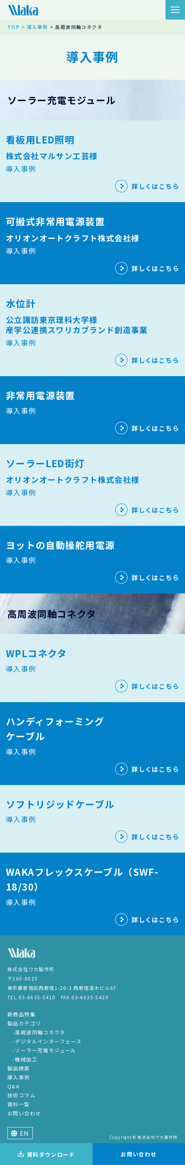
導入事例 (18, 1077)
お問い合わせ (24, 1113)
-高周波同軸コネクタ (38, 1032)
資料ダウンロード (46, 1154)
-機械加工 (24, 1059)
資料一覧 (18, 1104)
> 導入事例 (34, 26)
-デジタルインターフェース (47, 1041)
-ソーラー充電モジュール (44, 1050)
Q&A (13, 1086)
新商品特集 (21, 1014)
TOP (13, 26)
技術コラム (21, 1095)
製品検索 (18, 1068)
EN (20, 1133)
